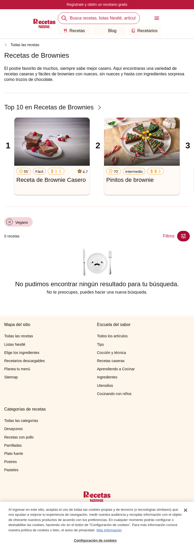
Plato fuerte (13, 453)
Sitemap (11, 377)
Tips (100, 344)
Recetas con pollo (19, 437)
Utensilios (105, 385)
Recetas (74, 30)
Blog (109, 30)
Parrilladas (13, 445)
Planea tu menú (17, 369)
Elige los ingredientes (21, 353)
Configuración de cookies (95, 542)
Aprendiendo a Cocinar (116, 369)
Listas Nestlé (14, 344)
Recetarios (144, 30)
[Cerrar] (185, 512)
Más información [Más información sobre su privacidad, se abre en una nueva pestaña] (109, 532)
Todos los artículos (112, 336)
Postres (10, 462)
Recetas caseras (111, 361)
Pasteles (11, 470)
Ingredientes (107, 377)
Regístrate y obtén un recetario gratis (97, 4)
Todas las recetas (25, 45)
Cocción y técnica (111, 353)
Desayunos (13, 429)
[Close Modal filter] (183, 236)
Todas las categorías (21, 420)
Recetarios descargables (24, 361)
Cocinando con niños (114, 394)
